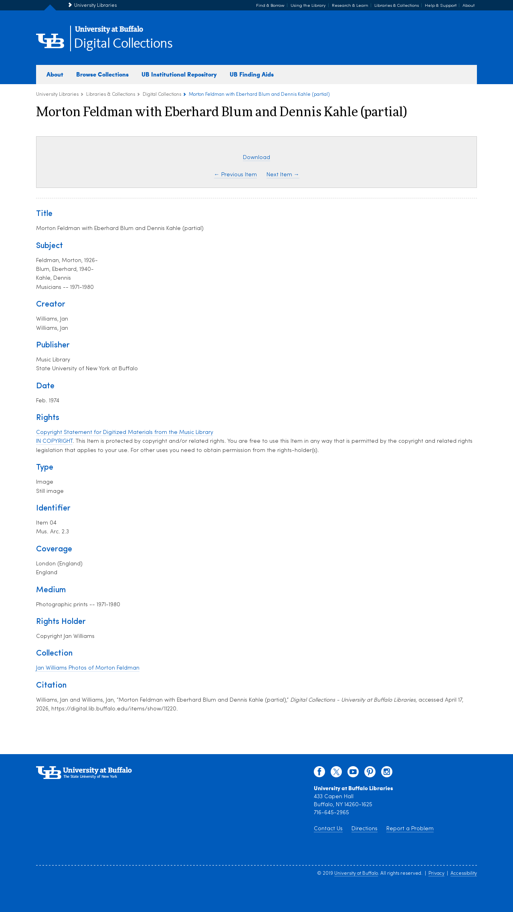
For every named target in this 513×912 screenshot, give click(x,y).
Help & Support (440, 6)
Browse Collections (102, 74)
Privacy (436, 873)
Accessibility (463, 873)
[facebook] (319, 773)
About (469, 6)
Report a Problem (410, 829)
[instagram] (386, 773)
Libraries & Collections (396, 6)
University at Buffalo (356, 873)
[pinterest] (370, 773)
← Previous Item (235, 175)
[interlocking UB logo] (109, 32)
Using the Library (308, 6)
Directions (364, 829)
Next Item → (283, 175)
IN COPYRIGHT (54, 441)
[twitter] (336, 773)
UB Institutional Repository (179, 74)
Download (256, 158)
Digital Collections (123, 44)
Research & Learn (350, 6)
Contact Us (328, 829)
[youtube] (353, 773)
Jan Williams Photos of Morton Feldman (87, 668)
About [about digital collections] (54, 74)
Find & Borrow (270, 6)
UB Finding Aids (252, 74)
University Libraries (95, 5)
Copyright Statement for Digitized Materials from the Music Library (124, 433)
